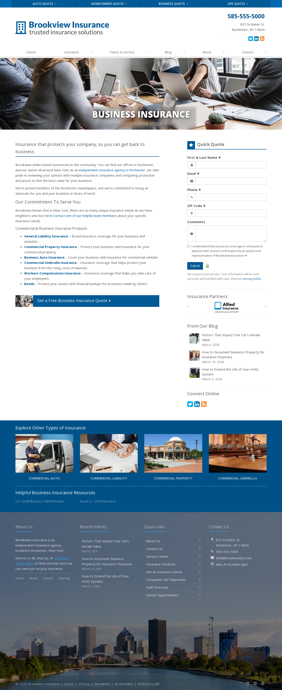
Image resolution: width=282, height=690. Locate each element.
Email (193, 173)
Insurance (78, 52)
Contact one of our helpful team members (85, 215)
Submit (195, 266)
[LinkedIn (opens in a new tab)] (256, 38)
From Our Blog (202, 326)
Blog (175, 52)
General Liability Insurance (46, 236)
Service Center (173, 556)
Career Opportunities (173, 595)
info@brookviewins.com (234, 558)
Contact (254, 52)
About (213, 52)
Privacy (84, 684)
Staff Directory (173, 587)
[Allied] (227, 308)
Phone (194, 189)
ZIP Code (196, 205)
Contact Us (173, 548)
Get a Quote (63, 301)
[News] (262, 38)
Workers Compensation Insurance (52, 273)
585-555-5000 (227, 551)
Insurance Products (173, 564)
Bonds (29, 284)
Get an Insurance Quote (173, 572)
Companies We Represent (173, 579)
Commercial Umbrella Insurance (50, 262)
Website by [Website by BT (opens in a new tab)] (148, 684)
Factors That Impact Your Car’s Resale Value (227, 340)
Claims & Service (128, 52)
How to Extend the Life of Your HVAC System (227, 374)
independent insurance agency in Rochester (112, 170)
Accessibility (124, 684)
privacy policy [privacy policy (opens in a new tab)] (252, 279)
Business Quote (173, 4)
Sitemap (64, 578)
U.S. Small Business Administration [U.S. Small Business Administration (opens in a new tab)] (39, 501)
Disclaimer (102, 684)
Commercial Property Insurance (50, 246)
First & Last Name (204, 157)
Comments (196, 222)
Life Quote (238, 4)
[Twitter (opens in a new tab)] (250, 38)
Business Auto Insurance (44, 257)
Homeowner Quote (109, 4)
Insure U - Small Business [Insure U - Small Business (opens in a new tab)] (98, 501)
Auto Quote (44, 4)
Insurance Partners (207, 296)
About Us (173, 541)
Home (31, 52)
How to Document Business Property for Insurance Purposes (227, 357)
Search (69, 684)
